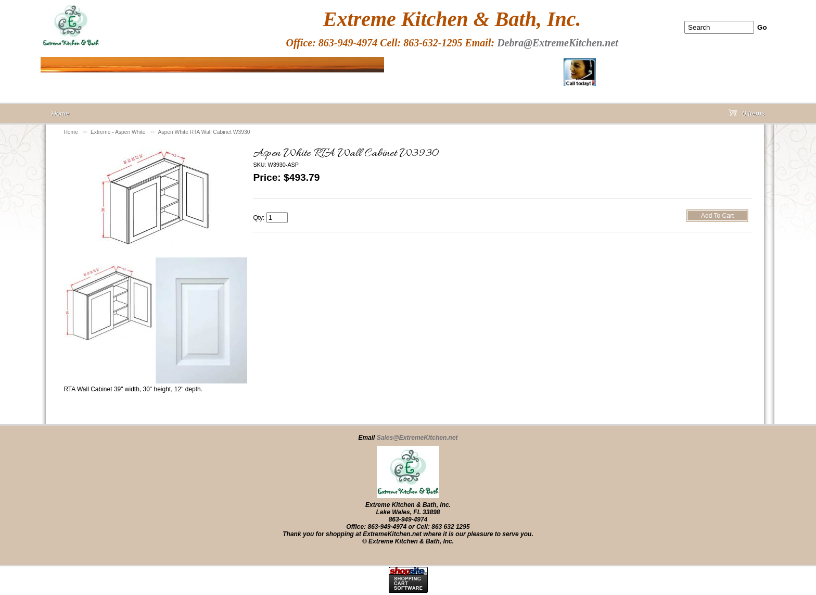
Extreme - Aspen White (118, 132)
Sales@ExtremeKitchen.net (417, 437)
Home (70, 132)
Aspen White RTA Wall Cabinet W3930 (204, 132)
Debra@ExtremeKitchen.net (557, 42)
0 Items (747, 115)
